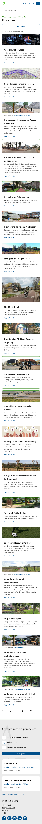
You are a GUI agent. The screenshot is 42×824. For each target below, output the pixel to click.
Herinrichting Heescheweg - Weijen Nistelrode (20, 121)
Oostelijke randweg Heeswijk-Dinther (18, 408)
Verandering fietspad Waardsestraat (14, 580)
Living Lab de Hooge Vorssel (17, 258)
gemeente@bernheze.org (16, 747)
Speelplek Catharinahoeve (16, 513)
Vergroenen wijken (12, 618)
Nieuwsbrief (6, 805)
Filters (21, 27)
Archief (4, 813)
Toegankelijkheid (8, 808)
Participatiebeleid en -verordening (20, 441)
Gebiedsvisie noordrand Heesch (19, 84)
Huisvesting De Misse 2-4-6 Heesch (20, 226)
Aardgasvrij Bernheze (14, 49)
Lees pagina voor (9, 17)
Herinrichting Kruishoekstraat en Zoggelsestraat (19, 159)
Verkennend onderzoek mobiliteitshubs (15, 654)
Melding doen (21, 754)
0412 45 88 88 (12, 742)
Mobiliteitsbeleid (12, 307)
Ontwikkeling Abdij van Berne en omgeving (19, 340)
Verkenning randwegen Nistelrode (20, 694)
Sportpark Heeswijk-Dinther (17, 542)
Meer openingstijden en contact (14, 794)
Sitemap (5, 810)
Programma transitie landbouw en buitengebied (20, 477)
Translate (22, 17)
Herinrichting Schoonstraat (17, 197)
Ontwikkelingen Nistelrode (22, 115)
